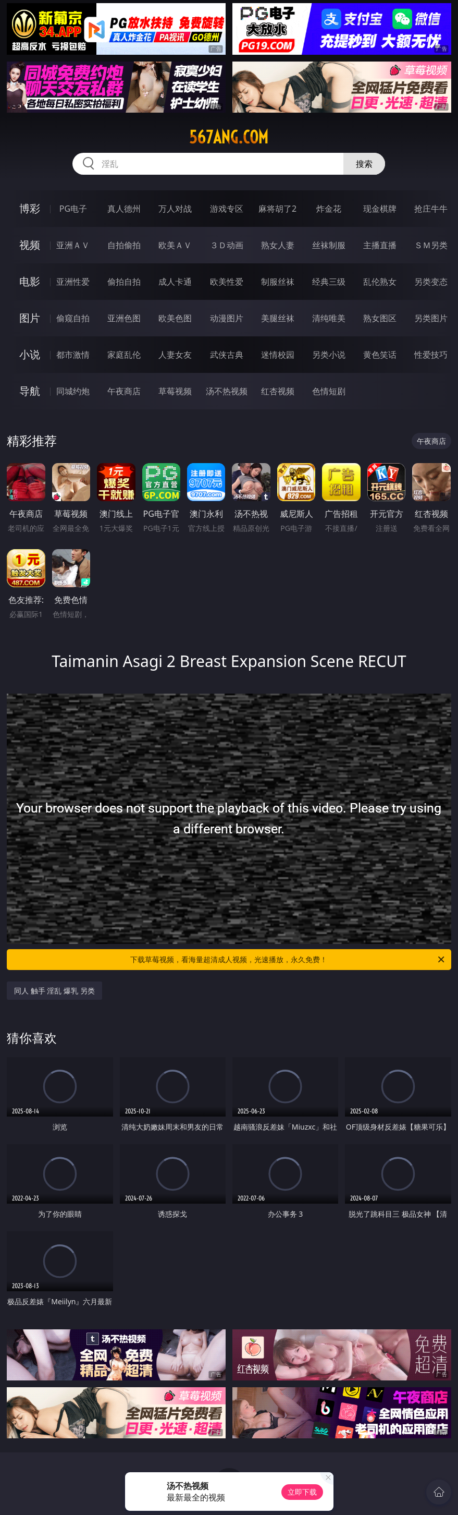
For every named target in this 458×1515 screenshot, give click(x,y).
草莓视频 (175, 391)
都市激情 (73, 354)
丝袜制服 (328, 245)
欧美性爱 (226, 281)
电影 (29, 281)
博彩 (29, 208)
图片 (29, 318)
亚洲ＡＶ (73, 245)
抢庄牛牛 (431, 208)
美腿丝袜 (277, 318)
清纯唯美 (328, 318)
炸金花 (328, 208)
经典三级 (328, 281)
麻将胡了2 (277, 208)
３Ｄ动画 (226, 245)
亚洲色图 (124, 318)
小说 (29, 354)
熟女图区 (380, 318)
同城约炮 (73, 391)
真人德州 (124, 208)
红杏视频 (277, 391)
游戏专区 (226, 208)
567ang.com (228, 137)
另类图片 (431, 318)
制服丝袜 (277, 281)
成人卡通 (175, 281)
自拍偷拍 (124, 245)
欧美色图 (175, 318)
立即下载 (302, 1492)
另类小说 (328, 354)
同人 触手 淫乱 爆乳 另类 (54, 991)
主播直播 (380, 245)
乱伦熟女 (380, 281)
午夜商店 (124, 391)
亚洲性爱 (73, 281)
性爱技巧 (431, 354)
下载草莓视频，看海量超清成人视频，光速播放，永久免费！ (287, 959)
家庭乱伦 (124, 354)
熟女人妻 (277, 245)
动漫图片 (226, 318)
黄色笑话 (380, 354)
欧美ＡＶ (175, 245)
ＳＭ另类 (431, 245)
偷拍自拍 (124, 281)
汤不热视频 (226, 391)
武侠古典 (226, 354)
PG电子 (73, 208)
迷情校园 (277, 354)
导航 (29, 391)
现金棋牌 (380, 208)
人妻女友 (175, 354)
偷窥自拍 (73, 318)
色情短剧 (328, 391)
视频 (29, 245)
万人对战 (175, 208)
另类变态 (431, 281)
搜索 (364, 163)
